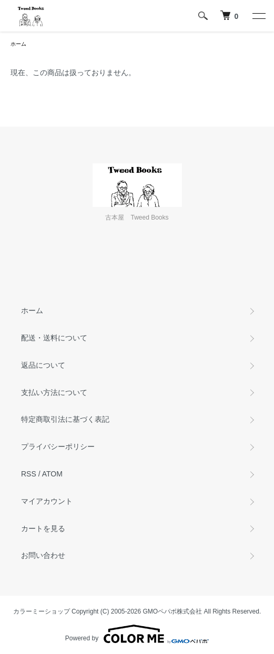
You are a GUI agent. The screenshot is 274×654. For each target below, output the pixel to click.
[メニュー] (258, 16)
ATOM (52, 474)
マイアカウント (47, 501)
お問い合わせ (43, 555)
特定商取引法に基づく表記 (65, 419)
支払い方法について (54, 392)
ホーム (18, 44)
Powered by (137, 634)
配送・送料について (54, 338)
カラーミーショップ (41, 611)
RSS (28, 474)
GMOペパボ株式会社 (172, 611)
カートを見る (43, 528)
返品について (43, 365)
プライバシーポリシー (58, 446)
